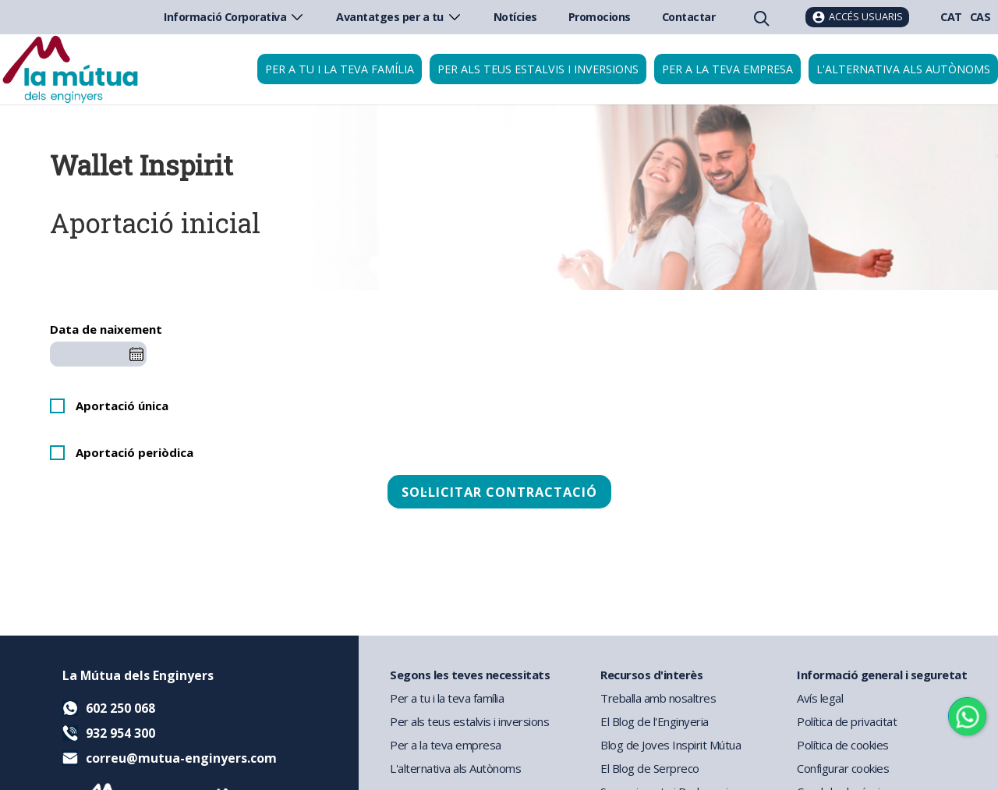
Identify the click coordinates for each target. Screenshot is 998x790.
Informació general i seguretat (882, 674)
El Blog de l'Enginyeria (654, 721)
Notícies (515, 16)
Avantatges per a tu (399, 16)
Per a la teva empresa (727, 69)
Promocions (599, 16)
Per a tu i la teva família (339, 69)
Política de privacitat (847, 721)
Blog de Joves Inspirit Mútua (670, 745)
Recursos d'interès (651, 674)
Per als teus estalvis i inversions (538, 69)
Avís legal (820, 698)
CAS (980, 16)
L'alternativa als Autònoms (455, 768)
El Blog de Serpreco (649, 768)
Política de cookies (843, 745)
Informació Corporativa (234, 16)
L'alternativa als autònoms (903, 69)
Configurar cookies (843, 768)
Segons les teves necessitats (470, 674)
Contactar (689, 16)
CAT (951, 16)
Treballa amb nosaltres (658, 698)
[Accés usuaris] (857, 17)
